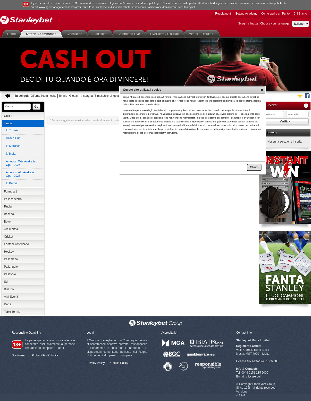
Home (12, 34)
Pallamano (11, 259)
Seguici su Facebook (307, 95)
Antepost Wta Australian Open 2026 (21, 163)
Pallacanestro (13, 199)
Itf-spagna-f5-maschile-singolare (100, 95)
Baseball (9, 214)
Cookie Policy (119, 363)
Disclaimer (18, 355)
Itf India (11, 153)
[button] (261, 90)
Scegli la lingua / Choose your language (263, 23)
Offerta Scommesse (42, 34)
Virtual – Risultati (202, 34)
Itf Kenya (11, 183)
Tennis (63, 95)
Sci (6, 281)
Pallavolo (10, 274)
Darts (7, 304)
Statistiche (100, 34)
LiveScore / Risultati (165, 34)
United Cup (13, 138)
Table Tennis (12, 311)
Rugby (8, 206)
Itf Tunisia (12, 130)
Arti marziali (11, 229)
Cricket (8, 236)
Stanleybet (26, 20)
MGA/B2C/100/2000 (265, 361)
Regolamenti (223, 13)
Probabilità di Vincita (45, 355)
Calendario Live (130, 34)
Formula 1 (10, 191)
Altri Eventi (11, 296)
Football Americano (16, 244)
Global (73, 95)
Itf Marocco (13, 146)
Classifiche (75, 34)
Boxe (7, 221)
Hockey (9, 251)
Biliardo (9, 289)
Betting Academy (246, 13)
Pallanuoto (11, 266)
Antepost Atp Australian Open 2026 (21, 174)
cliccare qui (253, 376)
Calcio (8, 116)
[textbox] (17, 107)
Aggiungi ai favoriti (300, 95)
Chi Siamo (300, 13)
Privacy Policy (96, 363)
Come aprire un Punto (275, 13)
